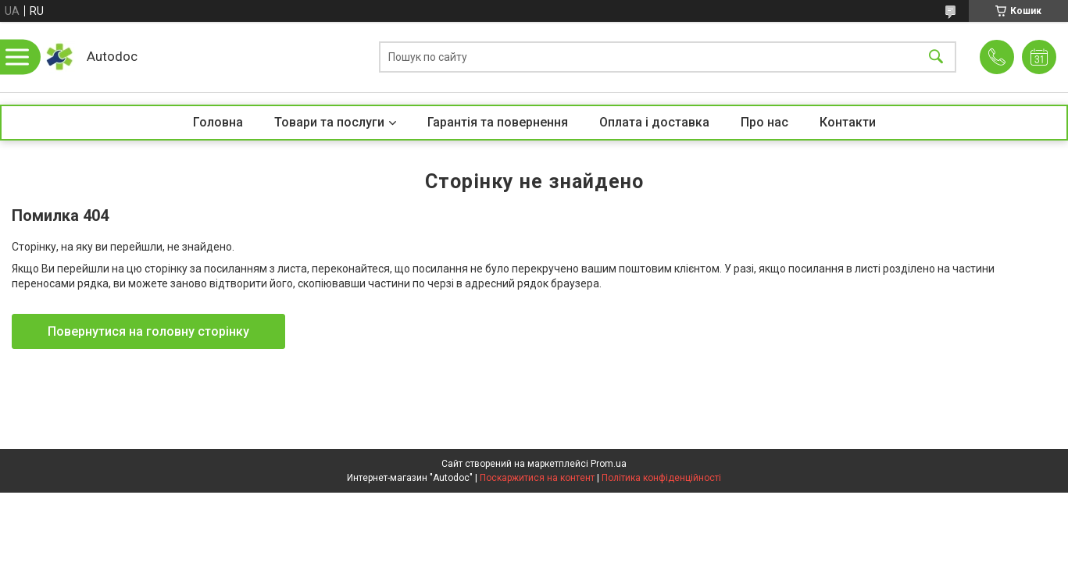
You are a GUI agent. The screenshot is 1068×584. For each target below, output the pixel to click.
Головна (218, 122)
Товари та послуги (329, 122)
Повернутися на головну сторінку (148, 331)
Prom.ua (609, 463)
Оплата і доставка (654, 122)
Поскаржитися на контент (537, 477)
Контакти (848, 122)
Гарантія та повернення (497, 122)
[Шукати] (936, 57)
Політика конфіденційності (661, 477)
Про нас (764, 122)
